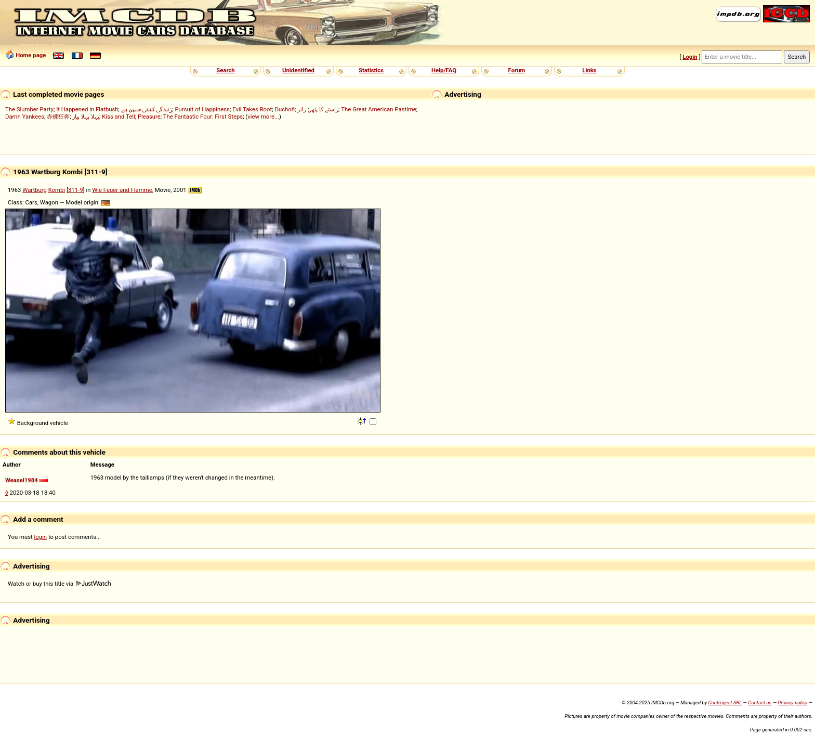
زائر (301, 109)
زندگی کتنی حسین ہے (146, 109)
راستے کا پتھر (323, 109)
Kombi (56, 190)
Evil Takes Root (252, 109)
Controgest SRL (725, 702)
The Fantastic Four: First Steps (203, 116)
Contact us (759, 702)
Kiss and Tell (118, 116)
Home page (31, 55)
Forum (516, 70)
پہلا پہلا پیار (85, 116)
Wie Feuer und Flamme (122, 190)
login (40, 536)
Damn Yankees (24, 116)
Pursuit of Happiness (202, 109)
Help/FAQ (443, 70)
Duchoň (284, 109)
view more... (263, 116)
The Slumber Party (29, 109)
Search (225, 70)
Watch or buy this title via (59, 583)
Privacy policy (792, 702)
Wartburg (34, 190)
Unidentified (298, 70)
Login (689, 56)
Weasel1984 (21, 480)
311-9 (75, 190)
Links (589, 70)
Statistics (371, 70)
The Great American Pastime (378, 109)
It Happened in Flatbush (87, 109)
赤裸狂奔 (58, 116)
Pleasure (149, 116)
